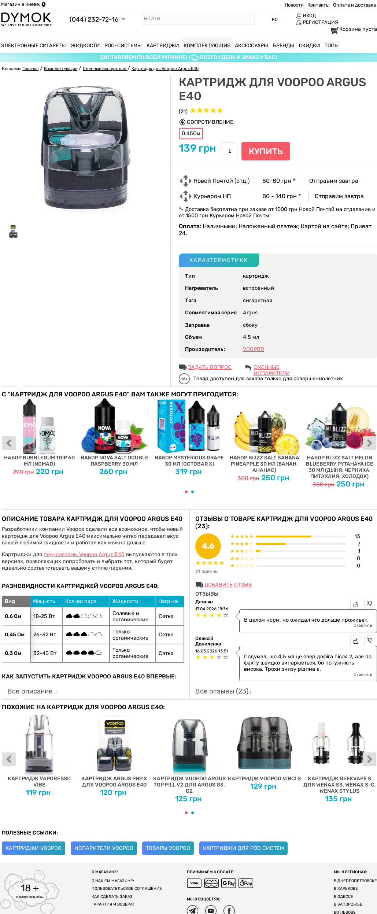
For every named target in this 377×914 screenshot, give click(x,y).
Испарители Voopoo (103, 848)
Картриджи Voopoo (33, 848)
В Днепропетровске (355, 880)
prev (9, 443)
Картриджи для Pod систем (243, 848)
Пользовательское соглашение (127, 888)
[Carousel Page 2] (192, 492)
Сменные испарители (272, 367)
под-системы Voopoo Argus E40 (84, 554)
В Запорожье (348, 904)
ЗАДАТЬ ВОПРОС (210, 367)
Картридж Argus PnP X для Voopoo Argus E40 (114, 749)
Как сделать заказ (112, 896)
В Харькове (346, 888)
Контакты (318, 5)
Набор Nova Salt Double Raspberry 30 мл (114, 432)
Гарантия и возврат (113, 904)
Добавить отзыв (228, 585)
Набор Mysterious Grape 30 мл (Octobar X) (189, 432)
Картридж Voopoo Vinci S (264, 746)
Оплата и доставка (354, 5)
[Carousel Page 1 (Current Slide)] (186, 492)
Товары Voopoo (168, 848)
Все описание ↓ (32, 691)
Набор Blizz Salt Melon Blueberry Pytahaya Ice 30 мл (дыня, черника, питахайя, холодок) (339, 439)
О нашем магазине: (113, 880)
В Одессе (343, 896)
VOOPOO (253, 349)
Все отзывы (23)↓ (223, 691)
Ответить (363, 625)
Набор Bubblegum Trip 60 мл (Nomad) (39, 432)
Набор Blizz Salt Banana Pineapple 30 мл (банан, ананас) (264, 435)
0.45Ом (191, 133)
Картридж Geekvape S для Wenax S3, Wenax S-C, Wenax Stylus (339, 752)
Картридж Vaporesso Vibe (39, 749)
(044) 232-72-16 (94, 19)
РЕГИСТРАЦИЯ (317, 22)
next (369, 443)
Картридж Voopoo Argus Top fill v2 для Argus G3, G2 (189, 752)
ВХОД (306, 16)
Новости (294, 5)
